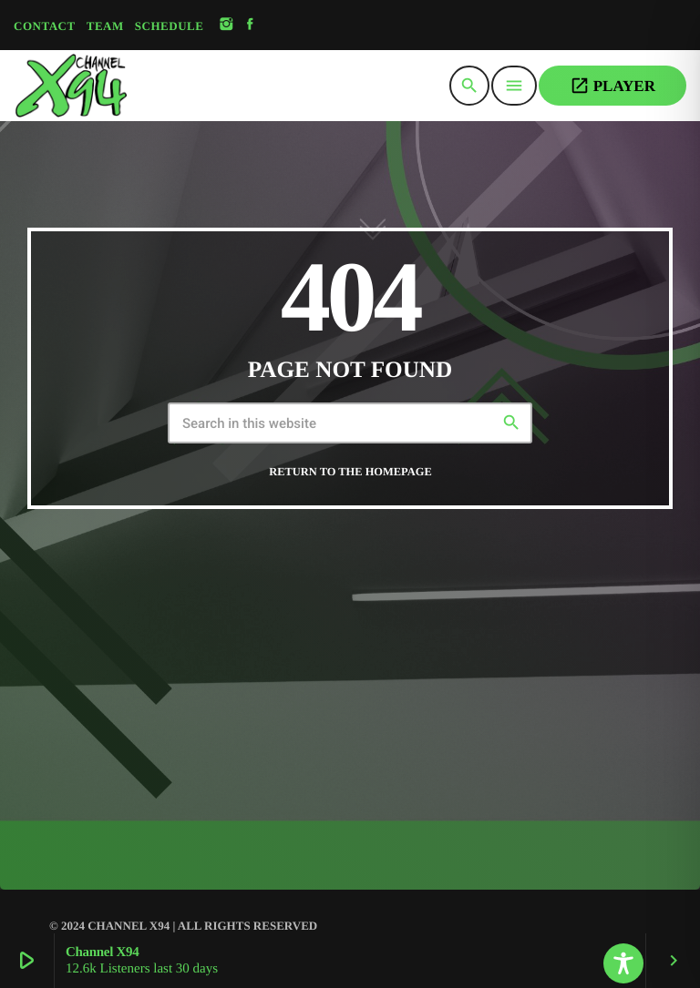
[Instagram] (226, 25)
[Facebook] (250, 25)
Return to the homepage (350, 471)
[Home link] (117, 85)
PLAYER (612, 86)
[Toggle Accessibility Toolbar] (623, 963)
